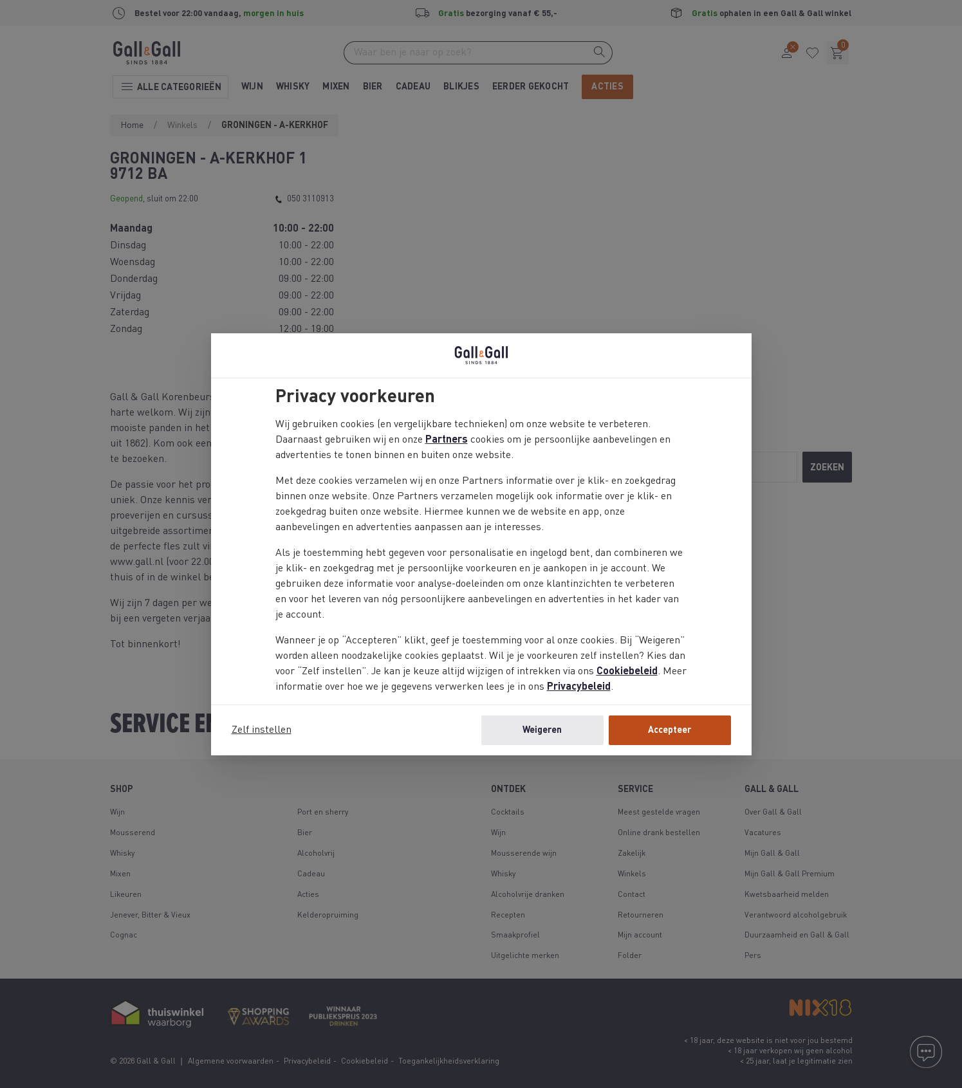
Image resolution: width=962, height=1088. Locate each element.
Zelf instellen (261, 730)
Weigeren (542, 730)
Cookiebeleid (627, 672)
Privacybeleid (579, 687)
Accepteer (669, 730)
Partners (446, 440)
